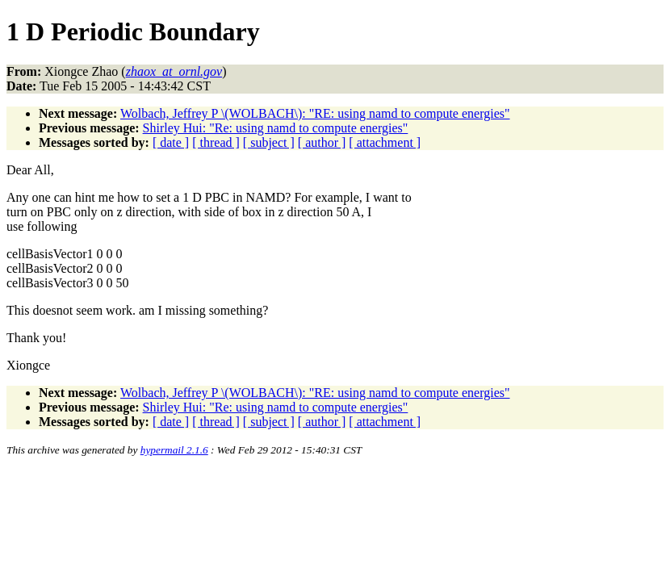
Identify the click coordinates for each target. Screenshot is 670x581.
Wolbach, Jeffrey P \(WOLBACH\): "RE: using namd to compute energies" (315, 113)
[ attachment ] (385, 142)
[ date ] (171, 142)
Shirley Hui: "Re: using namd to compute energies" (275, 128)
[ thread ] (216, 142)
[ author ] (322, 142)
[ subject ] (269, 142)
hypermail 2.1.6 (174, 450)
